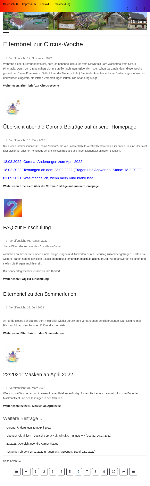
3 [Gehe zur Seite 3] (53, 471)
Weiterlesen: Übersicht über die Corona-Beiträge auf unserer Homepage (51, 186)
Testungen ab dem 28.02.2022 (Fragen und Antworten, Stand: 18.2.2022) (82, 170)
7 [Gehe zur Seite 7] (87, 471)
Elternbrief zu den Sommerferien (39, 294)
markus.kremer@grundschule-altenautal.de (81, 258)
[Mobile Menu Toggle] (6, 33)
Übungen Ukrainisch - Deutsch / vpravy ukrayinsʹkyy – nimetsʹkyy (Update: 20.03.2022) (59, 435)
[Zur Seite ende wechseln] (133, 471)
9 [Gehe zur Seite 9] (104, 471)
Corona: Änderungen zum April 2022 (52, 162)
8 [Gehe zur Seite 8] (95, 471)
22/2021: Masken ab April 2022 (38, 374)
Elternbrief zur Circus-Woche (43, 44)
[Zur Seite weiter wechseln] (124, 471)
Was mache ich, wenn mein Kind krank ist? (58, 178)
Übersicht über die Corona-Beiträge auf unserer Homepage (69, 127)
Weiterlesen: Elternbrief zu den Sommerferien (33, 333)
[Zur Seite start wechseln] (17, 471)
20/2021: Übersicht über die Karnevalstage (32, 443)
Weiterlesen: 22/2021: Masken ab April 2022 (32, 405)
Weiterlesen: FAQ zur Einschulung (26, 279)
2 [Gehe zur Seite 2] (44, 471)
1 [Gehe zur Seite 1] (36, 471)
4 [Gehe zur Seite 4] (61, 471)
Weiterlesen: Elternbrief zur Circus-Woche (31, 85)
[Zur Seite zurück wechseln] (26, 471)
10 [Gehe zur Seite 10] (113, 471)
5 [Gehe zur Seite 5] (70, 471)
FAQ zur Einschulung (27, 227)
